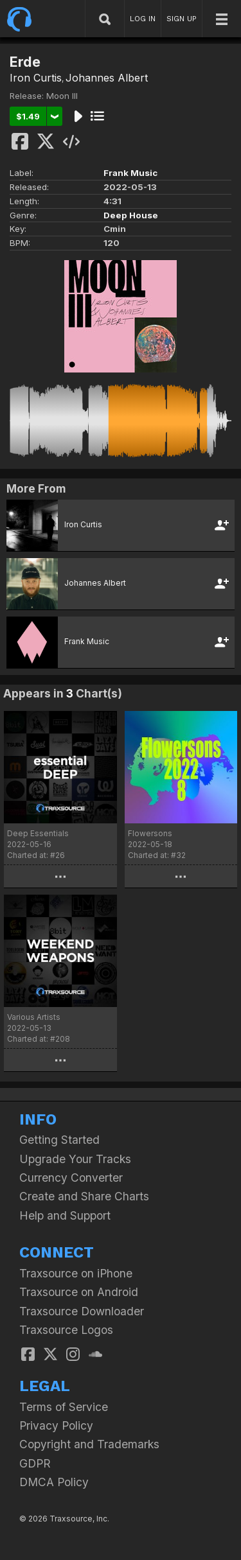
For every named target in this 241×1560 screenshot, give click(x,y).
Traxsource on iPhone (75, 1273)
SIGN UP (181, 18)
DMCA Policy (54, 1482)
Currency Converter (71, 1177)
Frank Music (130, 173)
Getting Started (59, 1139)
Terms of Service (63, 1407)
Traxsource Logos (66, 1330)
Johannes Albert (107, 77)
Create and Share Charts (84, 1196)
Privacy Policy (56, 1425)
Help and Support (65, 1215)
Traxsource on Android (78, 1292)
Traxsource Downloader (81, 1311)
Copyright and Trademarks (89, 1444)
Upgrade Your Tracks (75, 1159)
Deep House (130, 215)
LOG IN (143, 18)
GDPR (35, 1463)
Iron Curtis (36, 77)
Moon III (62, 96)
